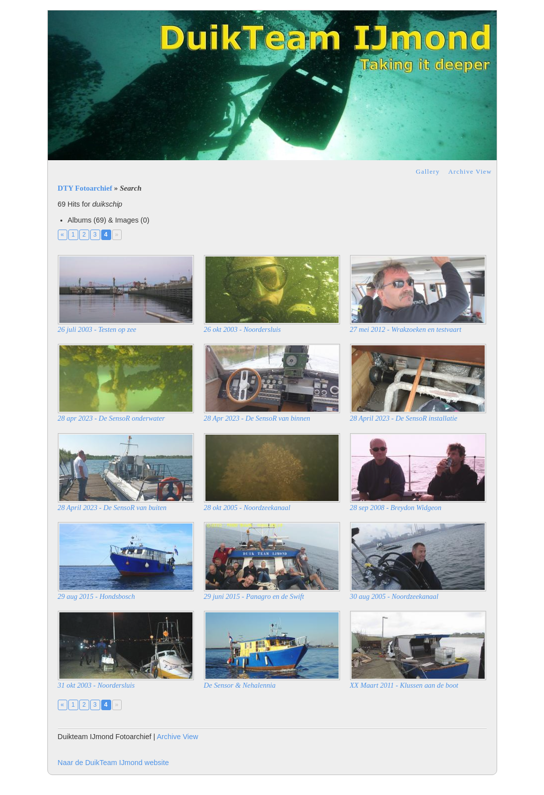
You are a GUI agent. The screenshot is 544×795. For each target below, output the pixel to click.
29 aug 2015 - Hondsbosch (96, 596)
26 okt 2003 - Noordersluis (242, 329)
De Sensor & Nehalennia (240, 685)
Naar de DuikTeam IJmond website (113, 763)
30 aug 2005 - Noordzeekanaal (394, 596)
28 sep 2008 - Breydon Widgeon (396, 508)
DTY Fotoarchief (85, 188)
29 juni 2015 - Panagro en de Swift (254, 596)
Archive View (470, 171)
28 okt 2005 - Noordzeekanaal (247, 508)
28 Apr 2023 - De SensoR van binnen (257, 418)
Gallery (428, 171)
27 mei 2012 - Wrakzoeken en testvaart (406, 329)
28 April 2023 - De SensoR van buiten (112, 508)
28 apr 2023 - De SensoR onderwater (111, 418)
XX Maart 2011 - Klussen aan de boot (404, 685)
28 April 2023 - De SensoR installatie (404, 418)
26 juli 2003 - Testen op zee (97, 329)
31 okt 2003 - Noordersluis (96, 685)
